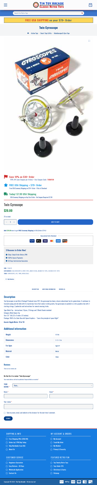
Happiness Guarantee (16, 462)
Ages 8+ (57, 346)
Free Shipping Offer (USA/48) (18, 439)
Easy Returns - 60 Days (16, 466)
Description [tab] (35, 289)
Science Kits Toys (54, 271)
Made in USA (33, 271)
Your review (8, 402)
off (17, 273)
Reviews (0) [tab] (62, 289)
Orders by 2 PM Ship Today (17, 442)
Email (51, 392)
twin (20, 273)
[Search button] (82, 13)
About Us (12, 449)
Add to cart (55, 222)
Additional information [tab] (48, 289)
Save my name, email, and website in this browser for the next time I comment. (31, 413)
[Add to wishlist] (10, 279)
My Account (57, 439)
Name (6, 392)
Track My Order (58, 442)
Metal (57, 351)
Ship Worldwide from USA (17, 446)
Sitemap (56, 473)
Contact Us (12, 473)
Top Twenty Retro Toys (61, 462)
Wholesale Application (16, 469)
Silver (57, 357)
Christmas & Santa (60, 469)
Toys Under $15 (59, 466)
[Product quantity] (10, 222)
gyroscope (11, 273)
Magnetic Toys (42, 271)
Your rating (7, 385)
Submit (8, 418)
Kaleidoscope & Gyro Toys (20, 271)
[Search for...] (46, 13)
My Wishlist (57, 446)
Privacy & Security (60, 449)
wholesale (25, 273)
